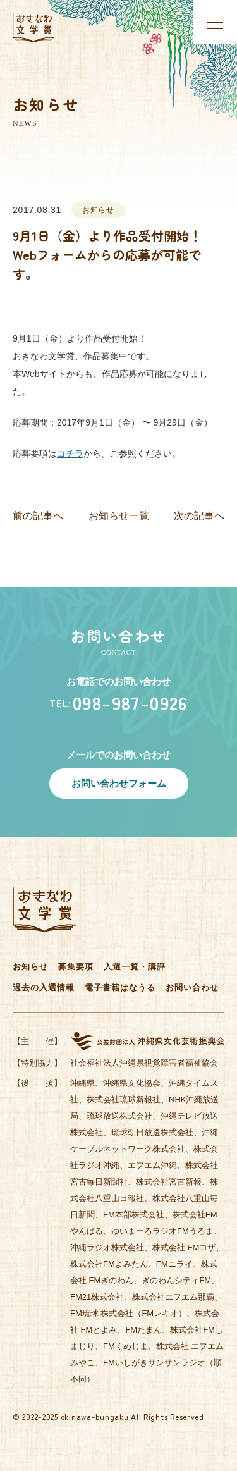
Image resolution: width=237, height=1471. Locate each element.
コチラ (70, 453)
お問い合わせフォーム (118, 783)
